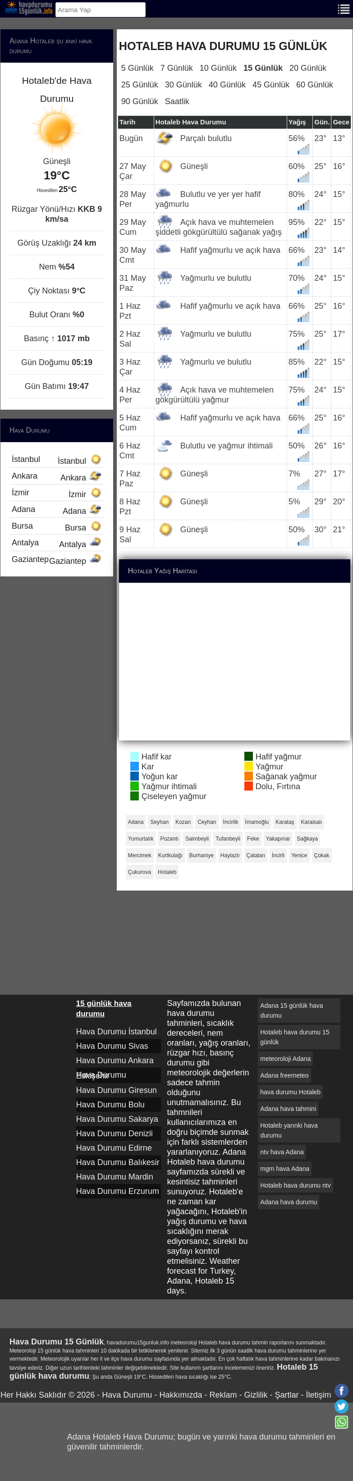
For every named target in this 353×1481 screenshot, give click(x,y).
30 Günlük (183, 84)
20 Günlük (307, 68)
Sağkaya (307, 839)
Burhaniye (201, 855)
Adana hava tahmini (288, 1108)
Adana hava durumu (288, 1202)
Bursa (57, 527)
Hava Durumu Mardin (114, 1176)
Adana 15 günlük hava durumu (291, 1010)
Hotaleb (167, 872)
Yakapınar (278, 839)
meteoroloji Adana (285, 1058)
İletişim (318, 1394)
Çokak (322, 855)
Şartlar (286, 1394)
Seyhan (159, 822)
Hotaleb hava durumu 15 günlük (294, 1037)
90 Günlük (139, 101)
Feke (253, 839)
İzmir (57, 493)
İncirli (278, 855)
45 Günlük (270, 84)
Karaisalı (311, 822)
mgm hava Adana (284, 1168)
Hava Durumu (127, 1394)
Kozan (183, 822)
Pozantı (169, 839)
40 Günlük (227, 84)
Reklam (223, 1394)
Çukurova (139, 872)
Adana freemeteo (284, 1075)
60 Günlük (314, 84)
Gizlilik (255, 1394)
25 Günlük (139, 84)
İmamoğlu (257, 822)
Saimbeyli (197, 839)
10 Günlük (218, 68)
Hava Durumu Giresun (116, 1090)
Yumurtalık (141, 839)
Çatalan (256, 855)
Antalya (57, 543)
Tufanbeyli (227, 839)
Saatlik (177, 101)
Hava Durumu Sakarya (117, 1119)
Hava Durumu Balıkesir (118, 1162)
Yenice (299, 855)
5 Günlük (137, 68)
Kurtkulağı (170, 855)
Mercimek (139, 855)
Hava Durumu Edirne (114, 1147)
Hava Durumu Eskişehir (101, 1075)
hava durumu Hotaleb (290, 1092)
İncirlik (230, 822)
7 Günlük (176, 68)
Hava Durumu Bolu (110, 1104)
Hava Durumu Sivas (112, 1046)
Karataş (284, 822)
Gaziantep (57, 560)
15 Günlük (263, 68)
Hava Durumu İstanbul (116, 1031)
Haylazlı (230, 855)
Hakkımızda (180, 1394)
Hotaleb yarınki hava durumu (289, 1130)
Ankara (57, 477)
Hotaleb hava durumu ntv (295, 1185)
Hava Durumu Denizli (114, 1133)
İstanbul (57, 460)
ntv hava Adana (282, 1152)
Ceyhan (206, 822)
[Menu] (344, 8)
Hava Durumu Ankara (115, 1060)
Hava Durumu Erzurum (117, 1191)
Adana (136, 822)
